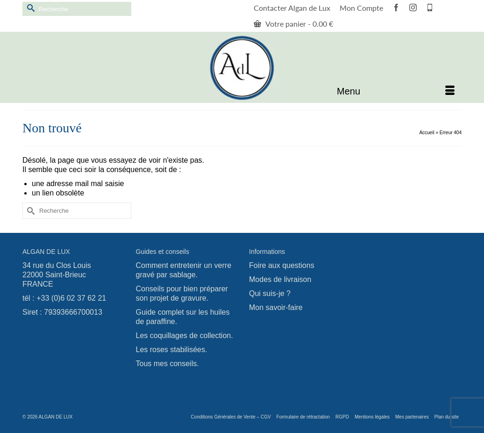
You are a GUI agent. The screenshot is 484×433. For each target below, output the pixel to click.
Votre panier (293, 23)
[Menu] (396, 91)
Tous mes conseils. (167, 364)
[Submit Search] (29, 8)
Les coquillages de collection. (184, 335)
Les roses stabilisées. (171, 350)
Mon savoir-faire (276, 307)
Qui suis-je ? (270, 293)
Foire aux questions (281, 265)
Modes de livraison (280, 279)
